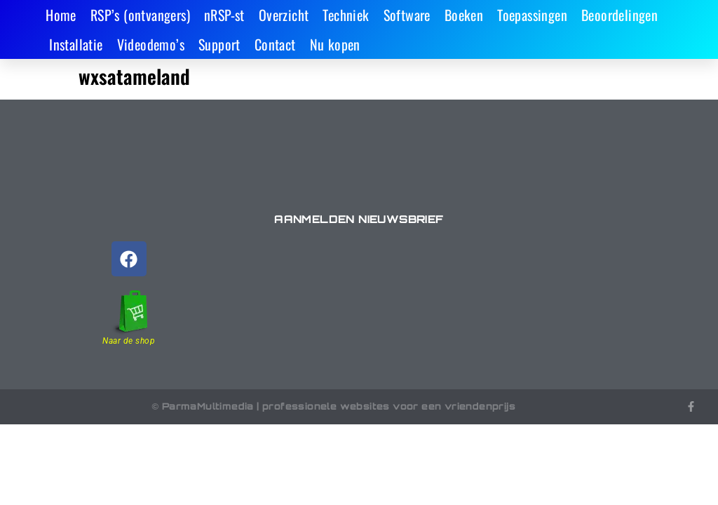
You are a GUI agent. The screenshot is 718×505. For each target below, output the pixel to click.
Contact (275, 44)
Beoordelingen (619, 14)
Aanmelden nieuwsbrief (358, 219)
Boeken (464, 14)
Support (219, 44)
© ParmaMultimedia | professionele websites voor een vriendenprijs (333, 406)
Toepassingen (532, 14)
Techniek (346, 14)
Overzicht (284, 14)
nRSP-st (224, 14)
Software (407, 14)
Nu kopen (335, 44)
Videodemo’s (150, 44)
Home (61, 14)
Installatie (75, 44)
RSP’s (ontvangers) (140, 14)
